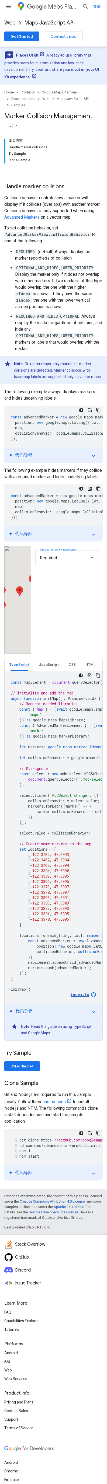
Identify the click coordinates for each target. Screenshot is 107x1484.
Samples (18, 105)
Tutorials (11, 1329)
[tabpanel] (53, 855)
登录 (97, 6)
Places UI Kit (27, 55)
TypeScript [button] (19, 664)
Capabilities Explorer (21, 1321)
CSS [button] (72, 664)
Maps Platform (52, 6)
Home (9, 92)
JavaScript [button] (49, 664)
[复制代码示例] (98, 410)
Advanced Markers (22, 217)
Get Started (22, 36)
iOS (7, 1361)
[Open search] (85, 6)
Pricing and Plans (18, 1402)
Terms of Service (18, 1428)
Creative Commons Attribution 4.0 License (52, 1201)
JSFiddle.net (22, 1066)
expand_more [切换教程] (93, 456)
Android (11, 1353)
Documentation (23, 99)
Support (11, 1419)
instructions (55, 1101)
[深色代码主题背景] (81, 410)
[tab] (19, 664)
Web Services (15, 1379)
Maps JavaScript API (49, 22)
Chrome (11, 1471)
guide (52, 1026)
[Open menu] (8, 6)
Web (10, 22)
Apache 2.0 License (69, 1207)
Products (28, 92)
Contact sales (63, 36)
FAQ (7, 1312)
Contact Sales (16, 1411)
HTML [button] (90, 664)
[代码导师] (89, 410)
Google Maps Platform (59, 92)
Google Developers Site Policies (53, 1212)
